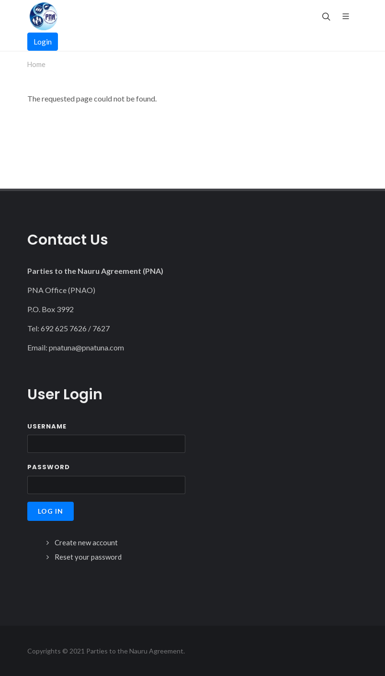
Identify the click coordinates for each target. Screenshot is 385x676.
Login (43, 41)
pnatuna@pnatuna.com (86, 347)
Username (47, 426)
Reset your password (88, 556)
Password (48, 467)
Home (36, 64)
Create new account (86, 542)
